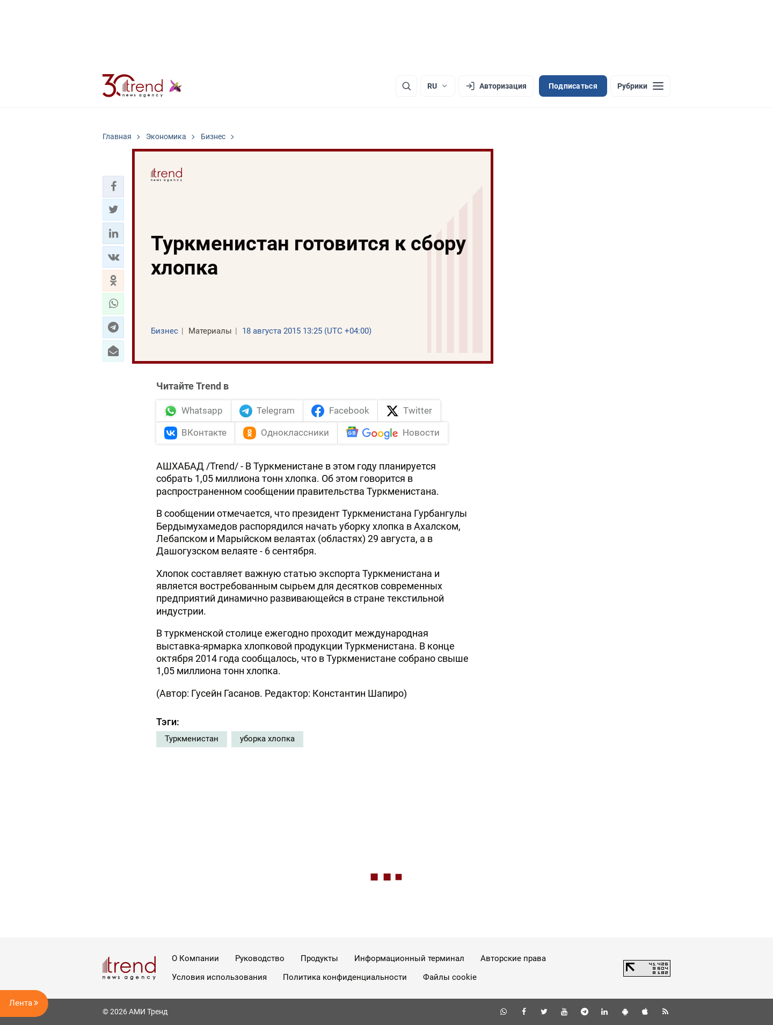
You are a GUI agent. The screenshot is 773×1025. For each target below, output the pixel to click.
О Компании (195, 958)
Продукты (319, 958)
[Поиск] (406, 86)
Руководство (260, 958)
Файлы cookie (450, 977)
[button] (113, 186)
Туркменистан (191, 739)
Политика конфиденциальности (345, 977)
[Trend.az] (142, 86)
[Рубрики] (640, 86)
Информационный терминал (409, 958)
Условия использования (219, 977)
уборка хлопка (267, 739)
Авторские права (513, 958)
